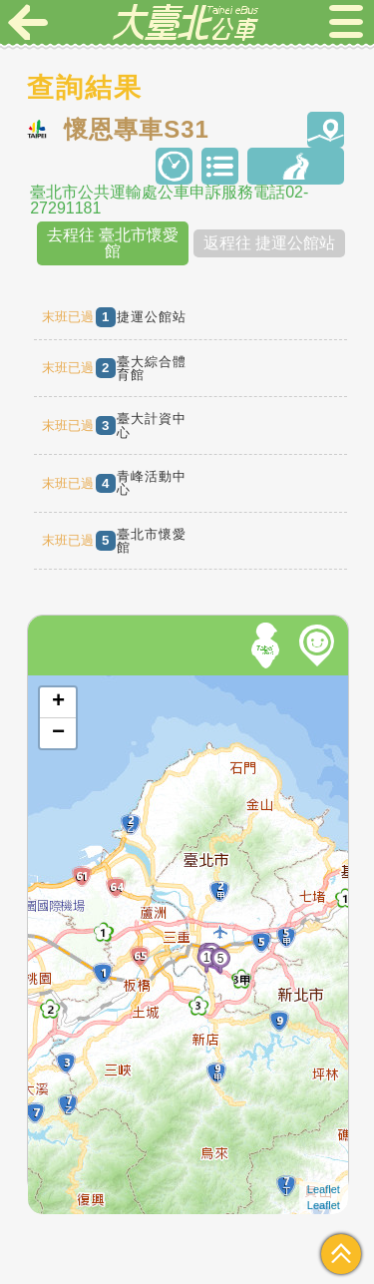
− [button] (58, 733)
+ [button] (58, 702)
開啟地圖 (55, 684)
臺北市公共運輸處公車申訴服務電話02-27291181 (169, 200)
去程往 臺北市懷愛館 (113, 242)
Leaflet (323, 1189)
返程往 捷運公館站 (269, 242)
